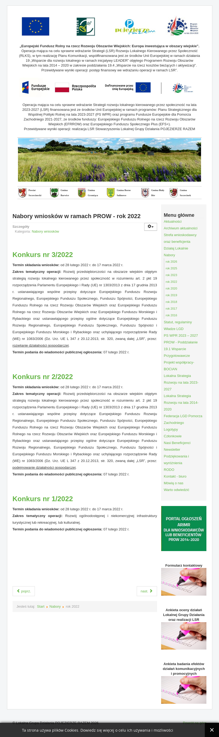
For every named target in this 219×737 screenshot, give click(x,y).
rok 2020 (171, 288)
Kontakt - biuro (175, 476)
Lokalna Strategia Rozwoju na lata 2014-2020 (181, 402)
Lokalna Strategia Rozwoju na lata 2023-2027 (181, 382)
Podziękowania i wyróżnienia (176, 459)
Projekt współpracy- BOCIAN (179, 365)
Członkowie (172, 436)
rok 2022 (171, 281)
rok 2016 (171, 315)
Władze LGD (174, 329)
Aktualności (172, 221)
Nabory (55, 606)
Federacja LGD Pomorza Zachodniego (183, 419)
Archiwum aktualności (181, 228)
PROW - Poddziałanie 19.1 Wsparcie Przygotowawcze (181, 349)
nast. (147, 591)
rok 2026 (171, 261)
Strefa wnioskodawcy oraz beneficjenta (180, 238)
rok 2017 (171, 308)
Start (40, 606)
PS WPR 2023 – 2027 (181, 335)
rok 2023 (171, 275)
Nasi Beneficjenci (177, 443)
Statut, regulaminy (178, 322)
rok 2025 (171, 268)
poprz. (24, 591)
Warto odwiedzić (176, 490)
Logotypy (171, 429)
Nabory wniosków (45, 231)
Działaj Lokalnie (176, 248)
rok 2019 (171, 295)
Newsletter (172, 450)
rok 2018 (171, 301)
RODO (169, 470)
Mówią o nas (173, 483)
